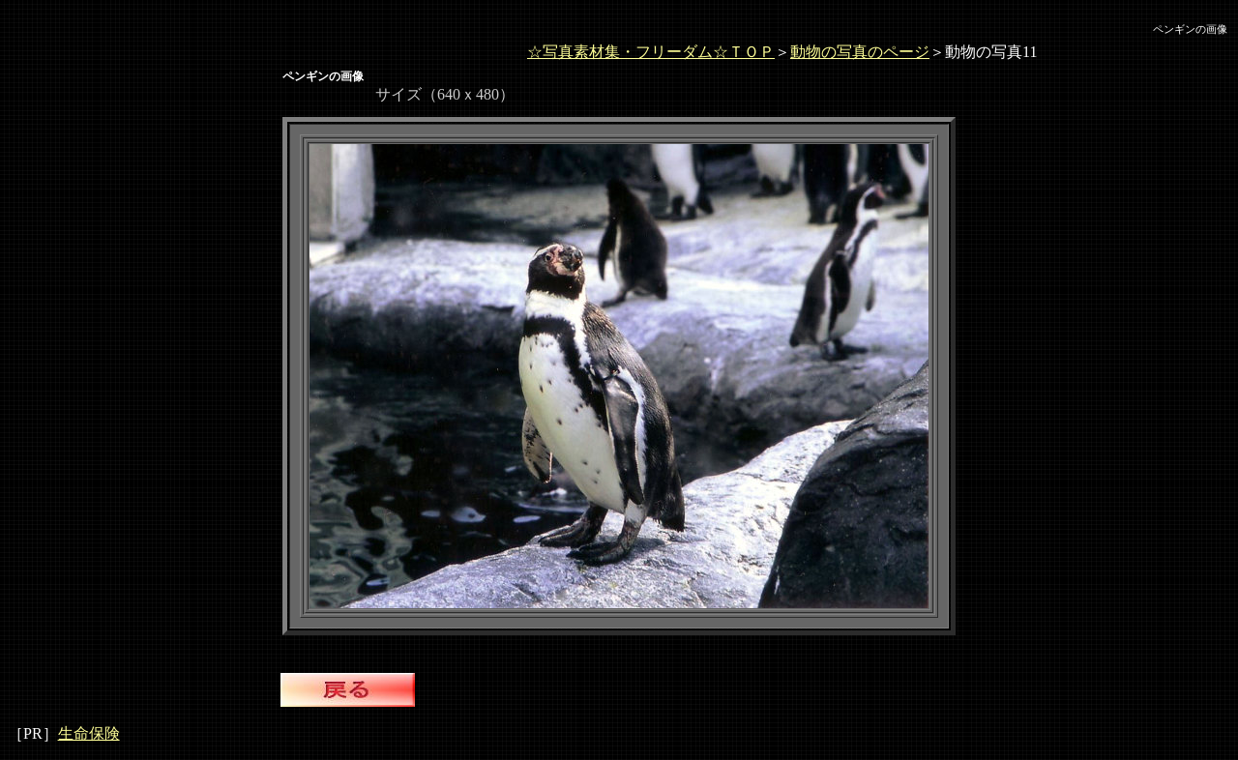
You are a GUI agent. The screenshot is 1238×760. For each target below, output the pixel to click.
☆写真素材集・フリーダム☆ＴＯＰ (651, 52)
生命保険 (89, 733)
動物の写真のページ (859, 52)
